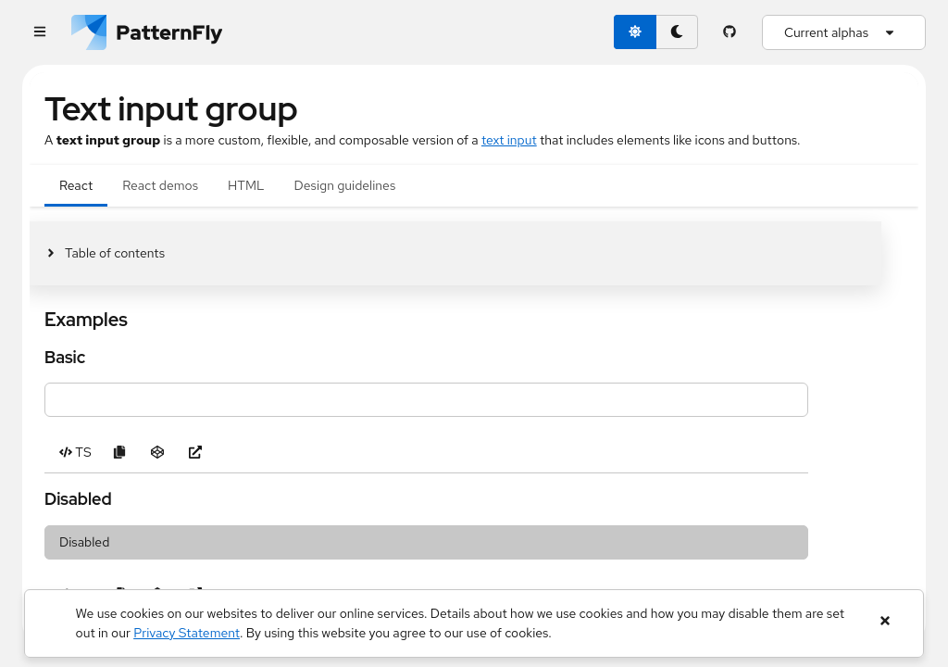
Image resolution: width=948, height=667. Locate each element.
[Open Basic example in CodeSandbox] (158, 452)
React (76, 185)
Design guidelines (345, 185)
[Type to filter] (426, 400)
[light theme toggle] (635, 32)
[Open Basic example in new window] (196, 452)
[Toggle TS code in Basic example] (75, 452)
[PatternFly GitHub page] (730, 32)
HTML (246, 185)
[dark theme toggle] (676, 32)
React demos (160, 185)
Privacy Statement (186, 632)
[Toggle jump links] (104, 253)
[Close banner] (884, 621)
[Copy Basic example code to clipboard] (120, 452)
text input (509, 140)
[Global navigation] (39, 33)
